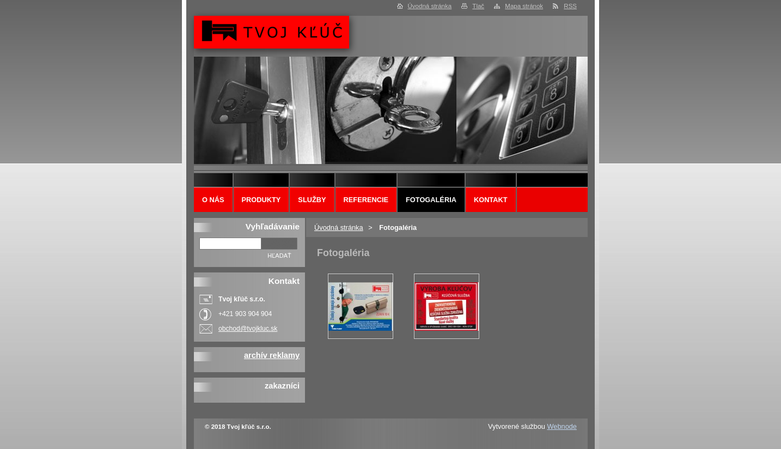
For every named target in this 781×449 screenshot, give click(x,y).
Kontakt (491, 200)
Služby (312, 200)
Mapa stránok (524, 6)
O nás (213, 200)
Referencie (366, 200)
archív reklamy (272, 355)
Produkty (261, 200)
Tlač (478, 6)
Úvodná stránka (430, 6)
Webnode (562, 426)
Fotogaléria (431, 200)
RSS (570, 6)
